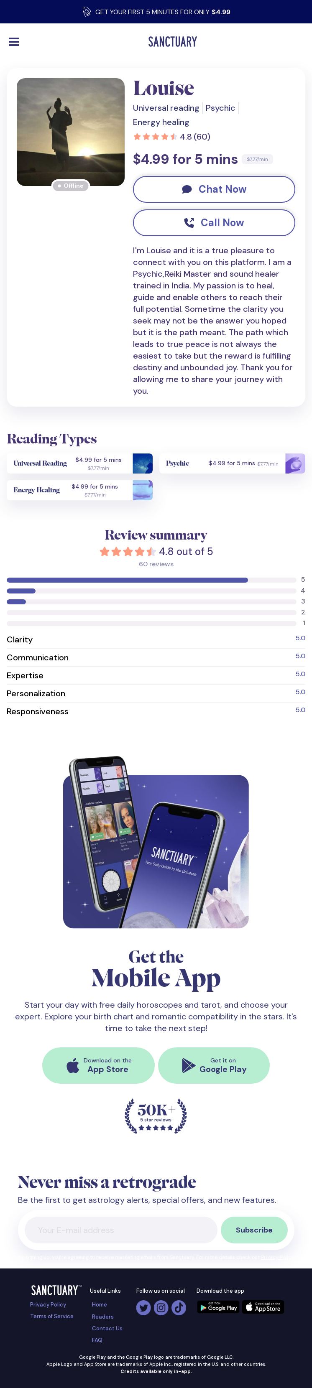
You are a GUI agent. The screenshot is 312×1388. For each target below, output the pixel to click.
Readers (103, 1316)
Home (99, 1304)
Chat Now (214, 189)
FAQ (97, 1340)
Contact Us (107, 1328)
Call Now (214, 222)
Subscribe (254, 1230)
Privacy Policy (277, 1257)
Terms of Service (52, 1316)
